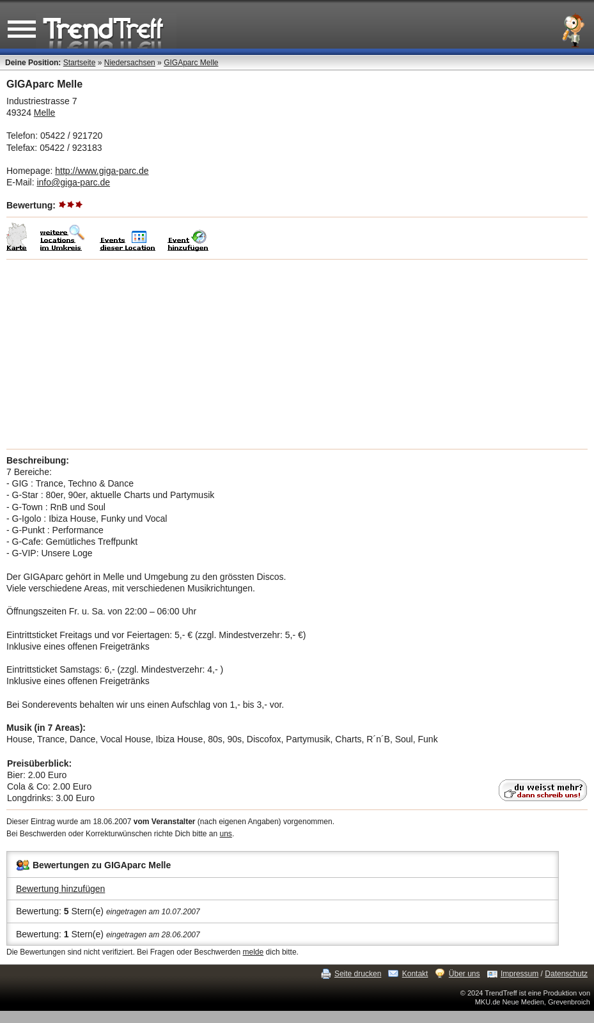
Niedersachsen (129, 62)
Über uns (464, 973)
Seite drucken (357, 973)
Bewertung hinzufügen (60, 889)
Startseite (79, 62)
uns (226, 833)
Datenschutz (566, 973)
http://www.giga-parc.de (101, 171)
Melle (44, 112)
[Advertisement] (297, 354)
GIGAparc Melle (191, 62)
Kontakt (415, 973)
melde (253, 952)
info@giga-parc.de (73, 182)
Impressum (519, 973)
